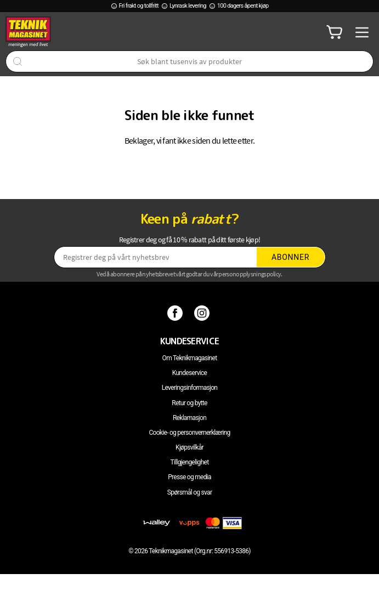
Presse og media (189, 477)
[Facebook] (176, 312)
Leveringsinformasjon (190, 387)
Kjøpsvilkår (189, 447)
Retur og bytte (189, 403)
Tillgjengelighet (190, 462)
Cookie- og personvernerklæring (189, 432)
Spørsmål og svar (189, 492)
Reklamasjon (189, 418)
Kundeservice (189, 373)
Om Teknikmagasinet (189, 358)
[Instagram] (203, 312)
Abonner (290, 257)
